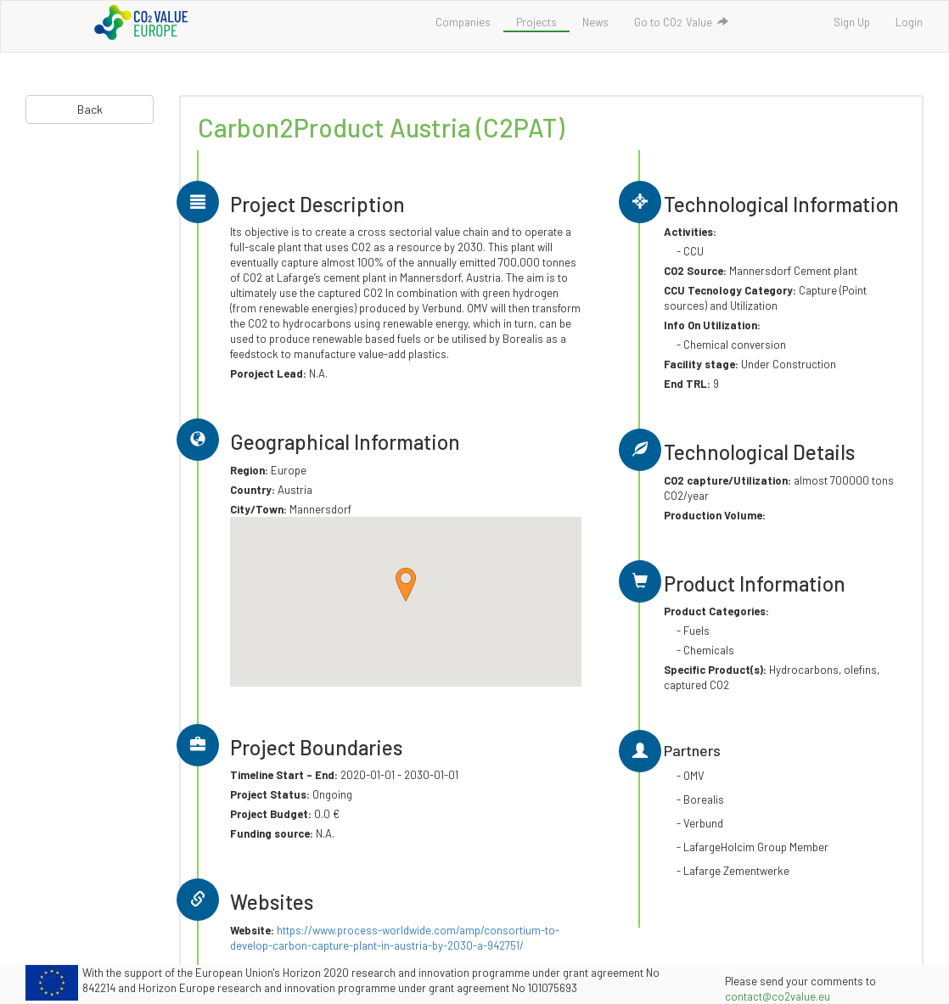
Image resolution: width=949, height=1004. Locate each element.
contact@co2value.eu (777, 996)
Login (909, 22)
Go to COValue (681, 22)
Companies (463, 22)
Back (90, 109)
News (595, 22)
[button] (406, 585)
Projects (536, 22)
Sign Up (852, 22)
